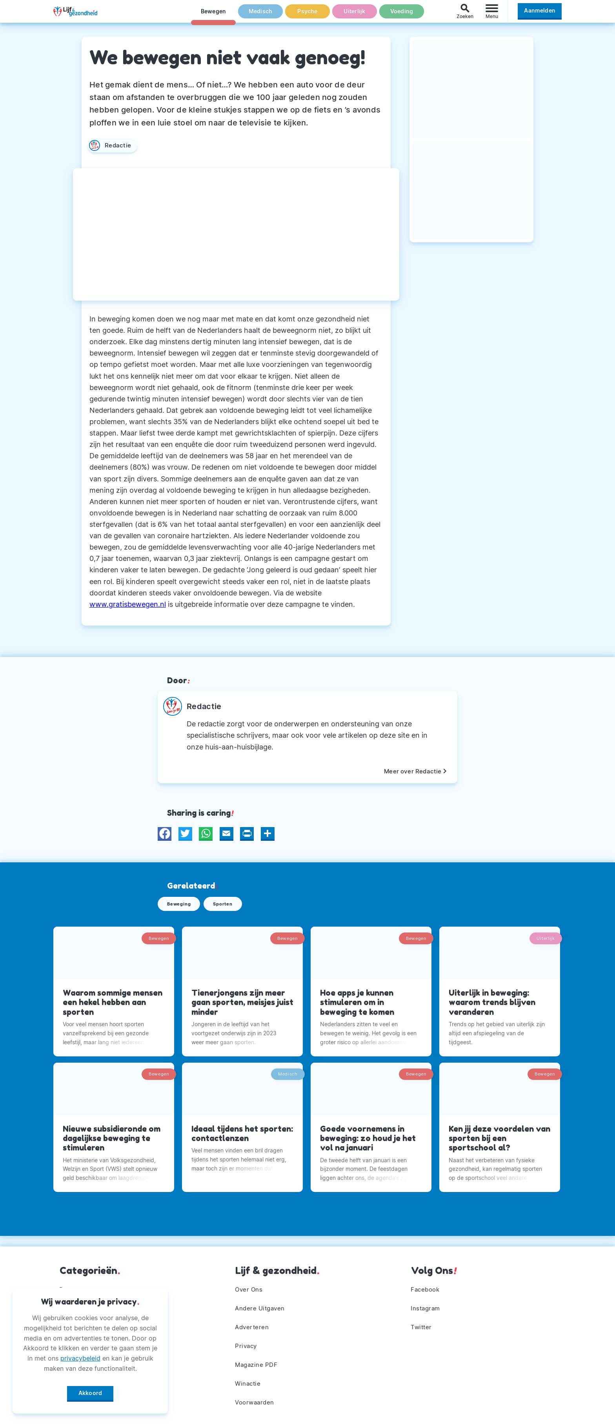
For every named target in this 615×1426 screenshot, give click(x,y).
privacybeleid (80, 1355)
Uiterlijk (354, 15)
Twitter (422, 1324)
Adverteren (253, 1324)
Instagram (426, 1304)
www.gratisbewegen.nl (127, 604)
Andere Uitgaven (261, 1304)
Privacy (247, 1343)
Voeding (402, 15)
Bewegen (213, 15)
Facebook (426, 1284)
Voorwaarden (256, 1402)
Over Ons (249, 1284)
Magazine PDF (257, 1362)
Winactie (248, 1382)
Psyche (307, 15)
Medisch (260, 15)
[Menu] (491, 15)
